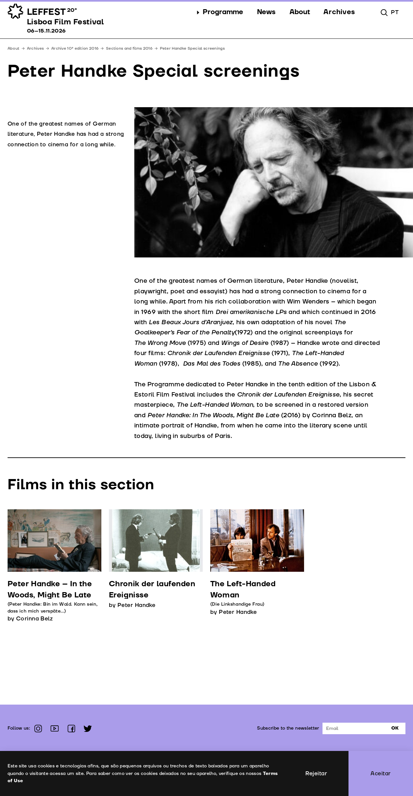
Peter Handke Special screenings (192, 48)
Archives (35, 48)
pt (395, 12)
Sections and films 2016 (129, 48)
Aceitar (381, 773)
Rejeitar (316, 773)
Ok (395, 728)
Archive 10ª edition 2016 (74, 48)
